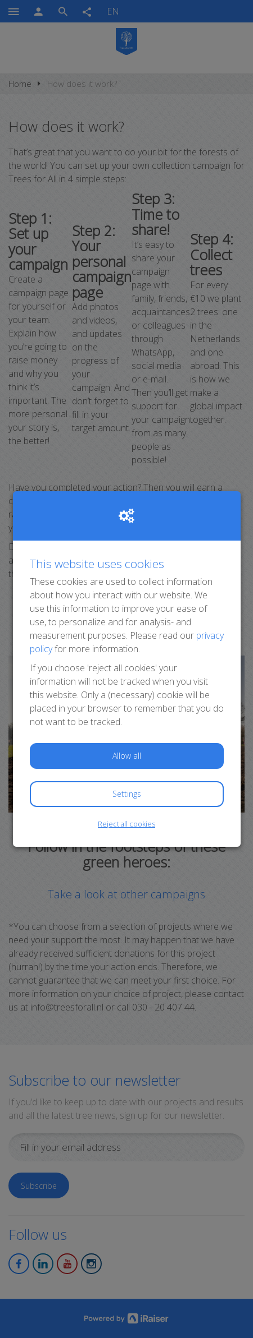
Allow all (126, 755)
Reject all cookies (126, 824)
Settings (126, 793)
